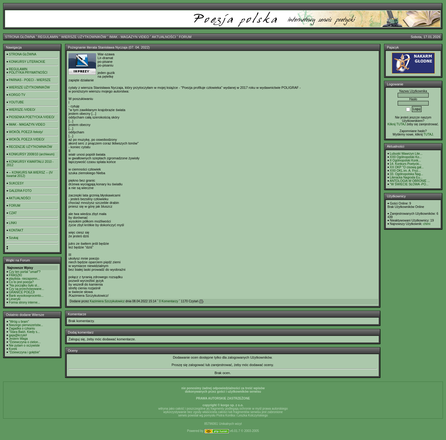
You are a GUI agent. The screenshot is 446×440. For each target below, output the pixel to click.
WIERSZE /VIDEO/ (22, 109)
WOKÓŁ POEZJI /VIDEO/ (26, 139)
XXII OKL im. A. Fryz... (405, 170)
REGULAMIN (48, 37)
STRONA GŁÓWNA (20, 37)
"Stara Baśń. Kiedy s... (24, 332)
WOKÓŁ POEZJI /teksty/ (26, 132)
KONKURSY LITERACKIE (27, 61)
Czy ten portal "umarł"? (25, 272)
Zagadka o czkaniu (22, 328)
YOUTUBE (16, 102)
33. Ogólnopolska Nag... (406, 174)
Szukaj (13, 237)
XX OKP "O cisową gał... (407, 167)
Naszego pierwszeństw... (26, 325)
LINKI (13, 223)
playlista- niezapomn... (24, 278)
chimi (426, 224)
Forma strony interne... (24, 302)
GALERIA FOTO (20, 190)
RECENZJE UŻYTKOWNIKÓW (30, 147)
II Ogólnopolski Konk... (405, 160)
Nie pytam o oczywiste (24, 345)
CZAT (13, 213)
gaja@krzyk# (18, 335)
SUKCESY (16, 183)
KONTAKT (16, 230)
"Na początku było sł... (24, 285)
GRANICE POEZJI (22, 292)
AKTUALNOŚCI (164, 37)
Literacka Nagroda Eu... (406, 177)
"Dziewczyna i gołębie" (24, 352)
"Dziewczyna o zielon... (25, 342)
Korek (13, 349)
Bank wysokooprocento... (26, 295)
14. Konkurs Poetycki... (406, 164)
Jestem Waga (18, 338)
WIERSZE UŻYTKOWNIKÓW (83, 37)
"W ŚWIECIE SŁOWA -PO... (409, 184)
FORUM (185, 37)
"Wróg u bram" (19, 321)
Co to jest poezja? (21, 282)
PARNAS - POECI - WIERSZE (30, 80)
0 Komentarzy (168, 301)
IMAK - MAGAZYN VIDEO (129, 37)
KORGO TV (17, 95)
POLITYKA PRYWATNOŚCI (28, 72)
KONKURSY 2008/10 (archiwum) (32, 154)
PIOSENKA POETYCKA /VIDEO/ (32, 117)
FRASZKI (15, 275)
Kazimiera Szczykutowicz (107, 301)
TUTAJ (428, 134)
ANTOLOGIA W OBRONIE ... (410, 181)
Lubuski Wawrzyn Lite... (406, 153)
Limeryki (14, 299)
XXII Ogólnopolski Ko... (406, 157)
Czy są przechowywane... (26, 289)
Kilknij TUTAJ (396, 124)
